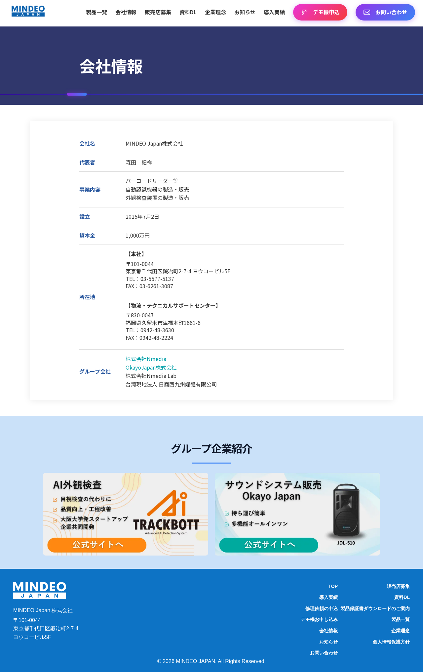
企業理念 (215, 12)
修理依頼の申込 (321, 608)
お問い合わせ (324, 652)
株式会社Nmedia (146, 359)
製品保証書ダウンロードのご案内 (375, 608)
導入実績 (274, 12)
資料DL (188, 12)
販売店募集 (158, 12)
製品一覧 (96, 12)
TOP (333, 586)
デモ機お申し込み (319, 619)
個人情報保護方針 (391, 642)
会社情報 (125, 12)
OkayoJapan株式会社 (151, 367)
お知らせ (244, 12)
